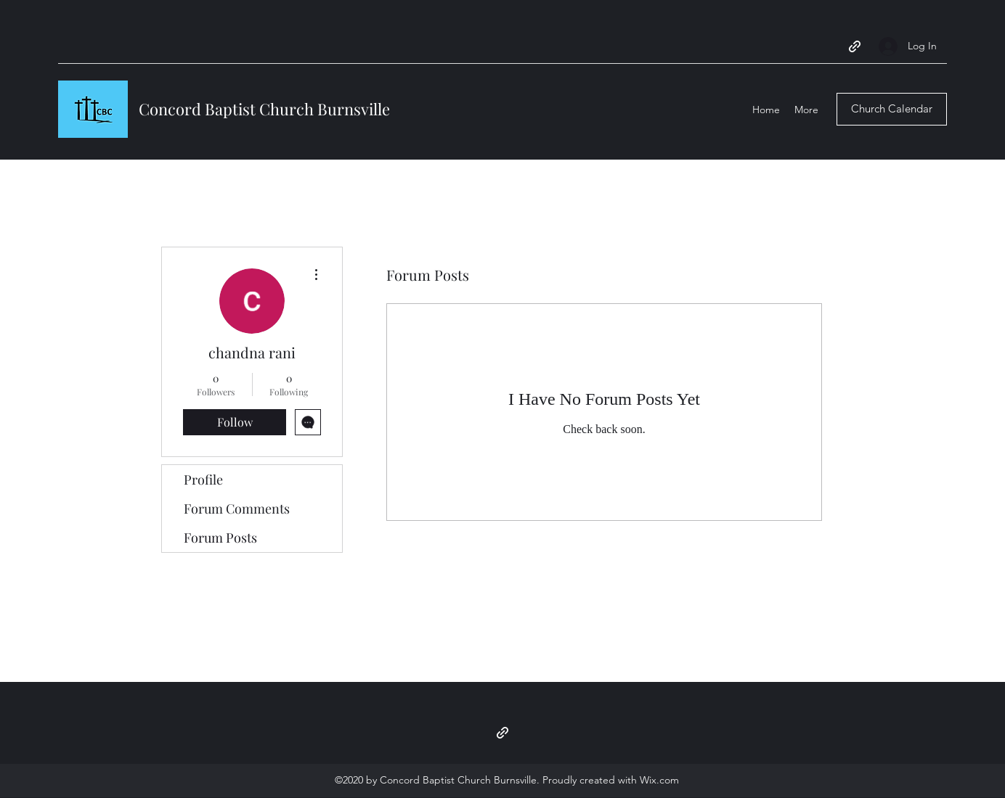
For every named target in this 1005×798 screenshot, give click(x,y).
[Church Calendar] (892, 109)
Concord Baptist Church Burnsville (264, 109)
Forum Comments (237, 508)
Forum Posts (220, 537)
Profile (203, 479)
